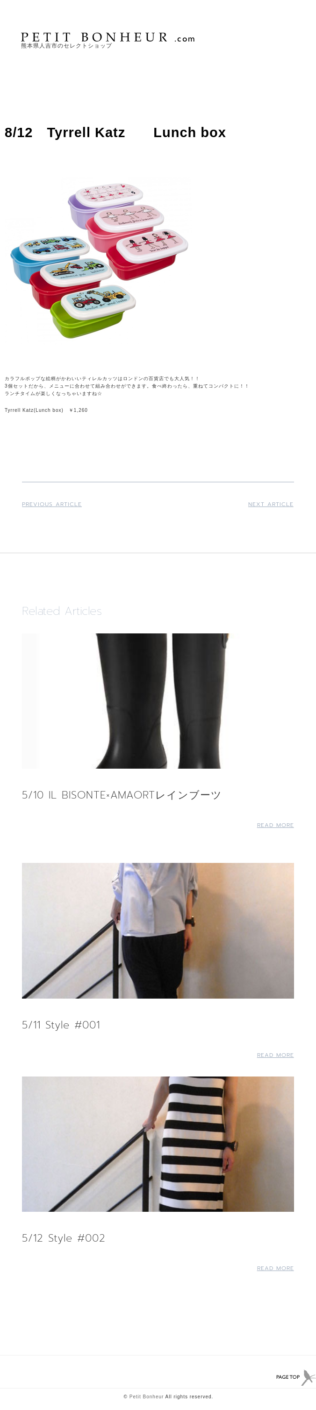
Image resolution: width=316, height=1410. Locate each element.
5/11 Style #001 (61, 1025)
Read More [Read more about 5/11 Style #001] (275, 1055)
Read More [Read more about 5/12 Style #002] (275, 1268)
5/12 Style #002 (64, 1238)
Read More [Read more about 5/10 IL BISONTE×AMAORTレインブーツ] (275, 825)
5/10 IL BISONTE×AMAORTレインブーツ (122, 795)
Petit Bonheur (146, 1396)
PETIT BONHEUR (109, 37)
